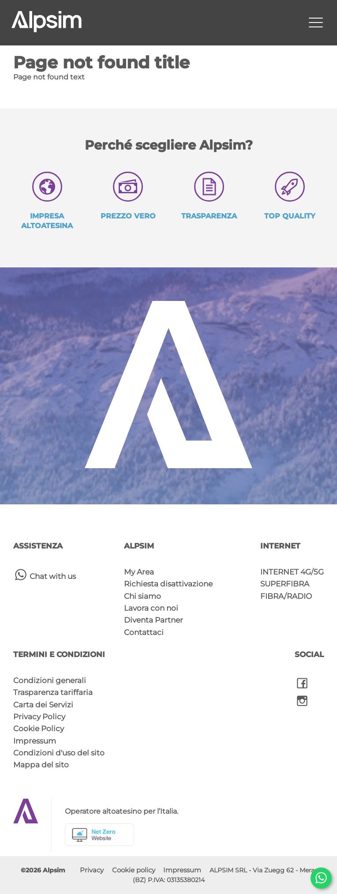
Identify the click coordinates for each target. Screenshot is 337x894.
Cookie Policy (38, 728)
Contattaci (144, 632)
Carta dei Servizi (43, 704)
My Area (139, 571)
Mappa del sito (41, 764)
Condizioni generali (49, 680)
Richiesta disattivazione (168, 583)
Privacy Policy (39, 716)
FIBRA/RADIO (286, 596)
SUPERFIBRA (284, 583)
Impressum (34, 740)
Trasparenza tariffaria (53, 692)
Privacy (92, 870)
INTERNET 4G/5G (292, 571)
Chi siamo (142, 596)
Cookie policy (133, 870)
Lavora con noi (151, 608)
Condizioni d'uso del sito (59, 752)
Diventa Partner (153, 620)
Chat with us (44, 574)
